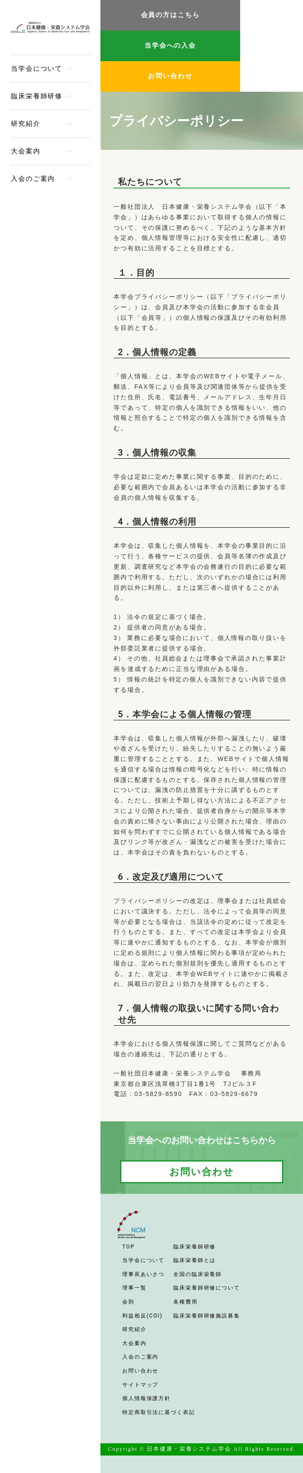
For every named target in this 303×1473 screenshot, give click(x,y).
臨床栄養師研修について (206, 1288)
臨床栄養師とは (194, 1260)
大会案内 (26, 151)
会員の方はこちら (170, 15)
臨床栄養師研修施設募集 (206, 1316)
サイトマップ (140, 1385)
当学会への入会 (170, 45)
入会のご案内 (33, 179)
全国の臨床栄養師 (197, 1274)
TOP (128, 1247)
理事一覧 (134, 1288)
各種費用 (185, 1302)
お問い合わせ (170, 76)
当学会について (36, 69)
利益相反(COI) (142, 1316)
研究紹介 (26, 124)
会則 (128, 1302)
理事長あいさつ (143, 1274)
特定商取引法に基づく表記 (158, 1412)
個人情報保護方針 (146, 1398)
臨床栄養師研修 (36, 96)
